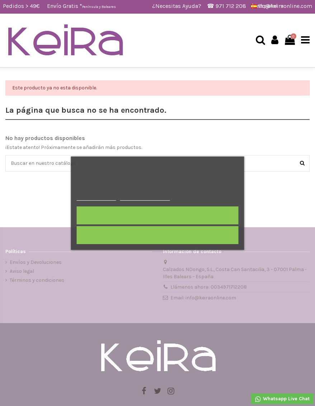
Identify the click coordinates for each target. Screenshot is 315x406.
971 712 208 (231, 6)
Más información (96, 197)
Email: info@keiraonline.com (203, 298)
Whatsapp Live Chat (282, 399)
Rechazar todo (157, 235)
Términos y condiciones (37, 280)
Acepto (157, 215)
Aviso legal (22, 271)
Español (268, 6)
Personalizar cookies (145, 197)
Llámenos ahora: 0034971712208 (208, 287)
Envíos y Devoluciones (36, 262)
